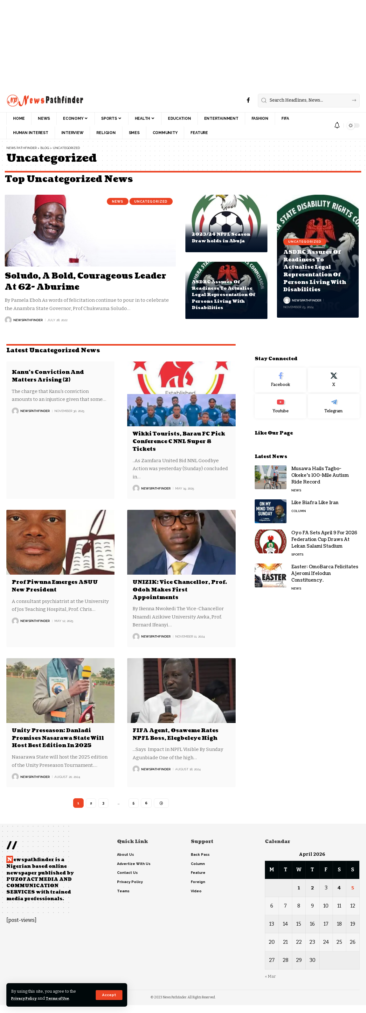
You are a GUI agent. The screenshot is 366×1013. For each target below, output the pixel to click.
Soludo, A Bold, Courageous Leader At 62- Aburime (76, 281)
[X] (334, 367)
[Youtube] (281, 393)
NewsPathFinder (28, 320)
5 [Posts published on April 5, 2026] (352, 896)
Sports (297, 542)
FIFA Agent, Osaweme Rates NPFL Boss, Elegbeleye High (181, 733)
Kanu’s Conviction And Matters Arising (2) (52, 375)
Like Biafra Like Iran (315, 490)
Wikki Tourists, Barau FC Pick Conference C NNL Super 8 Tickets (176, 441)
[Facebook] (248, 100)
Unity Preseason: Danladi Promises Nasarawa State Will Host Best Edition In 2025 (56, 741)
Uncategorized (148, 202)
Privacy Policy (26, 998)
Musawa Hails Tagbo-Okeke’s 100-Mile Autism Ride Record (320, 462)
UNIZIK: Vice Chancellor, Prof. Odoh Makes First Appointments (176, 589)
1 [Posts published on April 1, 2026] (299, 896)
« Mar (270, 984)
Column (298, 498)
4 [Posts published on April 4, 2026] (339, 896)
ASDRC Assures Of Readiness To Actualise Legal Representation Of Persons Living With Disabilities (225, 295)
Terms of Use (64, 998)
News (111, 202)
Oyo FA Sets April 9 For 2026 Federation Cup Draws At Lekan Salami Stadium (324, 527)
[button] (108, 995)
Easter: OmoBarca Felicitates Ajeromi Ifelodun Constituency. (324, 561)
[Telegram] (334, 393)
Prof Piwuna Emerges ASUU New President (60, 585)
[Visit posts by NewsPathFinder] (8, 319)
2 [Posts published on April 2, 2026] (312, 896)
